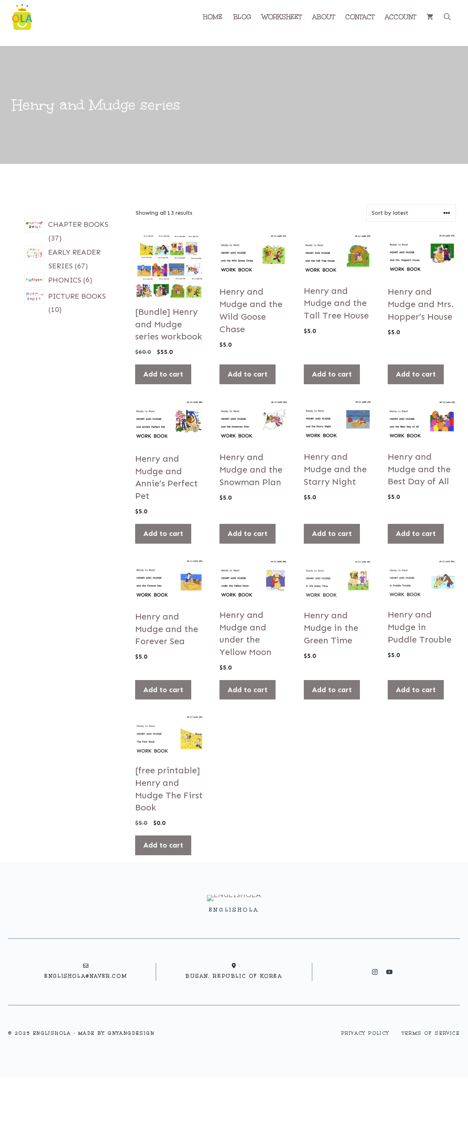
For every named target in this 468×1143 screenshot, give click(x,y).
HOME (213, 17)
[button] (447, 17)
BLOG (242, 17)
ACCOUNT (400, 17)
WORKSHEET (282, 17)
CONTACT (359, 17)
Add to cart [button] (163, 374)
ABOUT (323, 17)
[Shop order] (411, 213)
